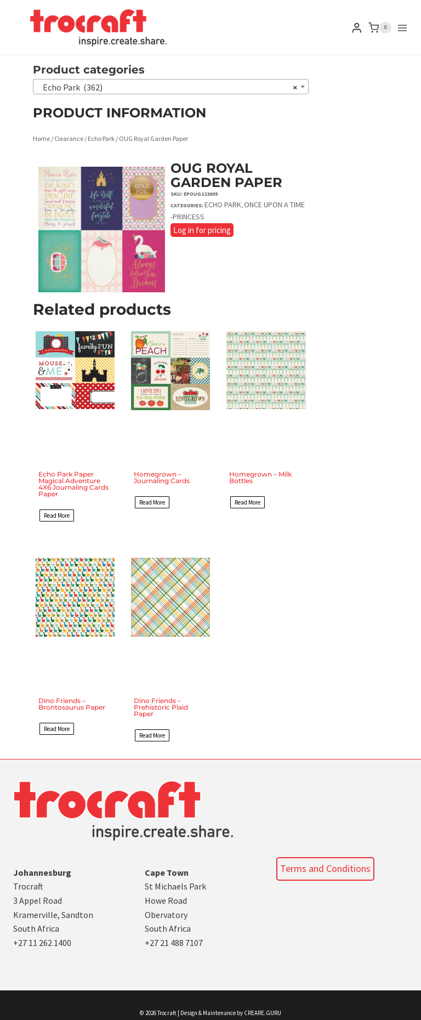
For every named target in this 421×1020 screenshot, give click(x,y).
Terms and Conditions (325, 868)
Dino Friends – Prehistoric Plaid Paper (161, 707)
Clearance (68, 138)
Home (41, 138)
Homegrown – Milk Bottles (260, 477)
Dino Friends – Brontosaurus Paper (71, 703)
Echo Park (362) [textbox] (167, 87)
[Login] (357, 27)
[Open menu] (402, 27)
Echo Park (101, 138)
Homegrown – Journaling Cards (162, 477)
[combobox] (171, 86)
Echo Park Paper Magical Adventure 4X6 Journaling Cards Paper (73, 484)
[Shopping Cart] (379, 28)
